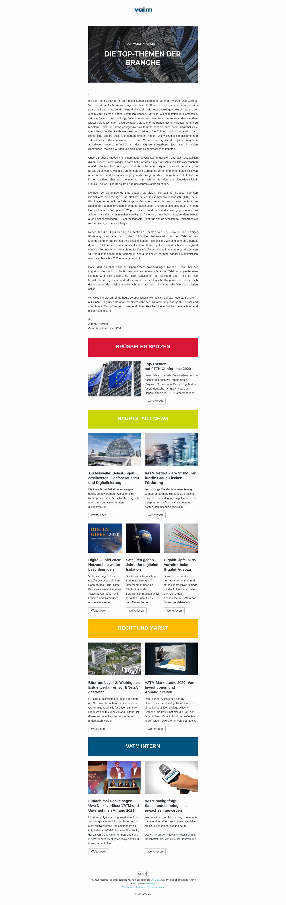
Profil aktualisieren (156, 887)
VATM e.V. (156, 880)
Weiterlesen (155, 401)
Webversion (127, 887)
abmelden (150, 883)
